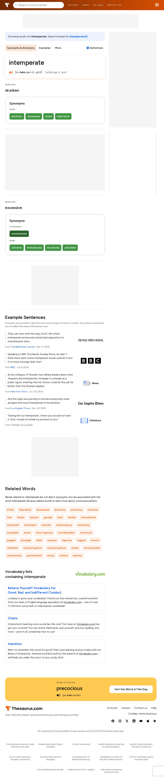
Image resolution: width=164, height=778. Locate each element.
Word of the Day (65, 682)
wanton (77, 555)
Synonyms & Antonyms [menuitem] (21, 47)
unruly (50, 555)
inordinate (53, 247)
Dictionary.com (157, 5)
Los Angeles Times (20, 408)
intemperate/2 (78, 36)
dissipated (33, 116)
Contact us (140, 707)
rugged (81, 540)
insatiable (13, 532)
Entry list (112, 707)
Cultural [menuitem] (98, 5)
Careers (125, 707)
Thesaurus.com (7, 5)
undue (75, 547)
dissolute (59, 509)
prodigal (26, 540)
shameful (12, 547)
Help (154, 707)
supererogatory (56, 547)
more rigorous (44, 532)
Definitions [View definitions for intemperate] (96, 47)
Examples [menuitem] (45, 47)
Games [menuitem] (85, 5)
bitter (10, 509)
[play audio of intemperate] (11, 72)
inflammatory (64, 524)
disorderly (25, 509)
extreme (16, 247)
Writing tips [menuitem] (114, 5)
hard (60, 517)
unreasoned (14, 555)
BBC (13, 367)
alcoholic (16, 116)
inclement (13, 524)
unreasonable (92, 547)
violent (63, 555)
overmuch (86, 532)
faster (20, 517)
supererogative (32, 547)
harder (72, 517)
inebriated (63, 116)
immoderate (34, 247)
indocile (46, 524)
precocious (69, 688)
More (58, 47)
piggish (11, 540)
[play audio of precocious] (58, 695)
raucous (52, 540)
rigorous (67, 540)
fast (9, 517)
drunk (48, 116)
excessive (76, 509)
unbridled (70, 247)
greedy (48, 517)
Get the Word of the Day (131, 689)
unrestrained (19, 233)
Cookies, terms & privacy (142, 713)
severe (95, 540)
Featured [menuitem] (73, 5)
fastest (34, 517)
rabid (39, 540)
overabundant (66, 532)
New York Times (19, 391)
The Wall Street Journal (22, 346)
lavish (27, 532)
